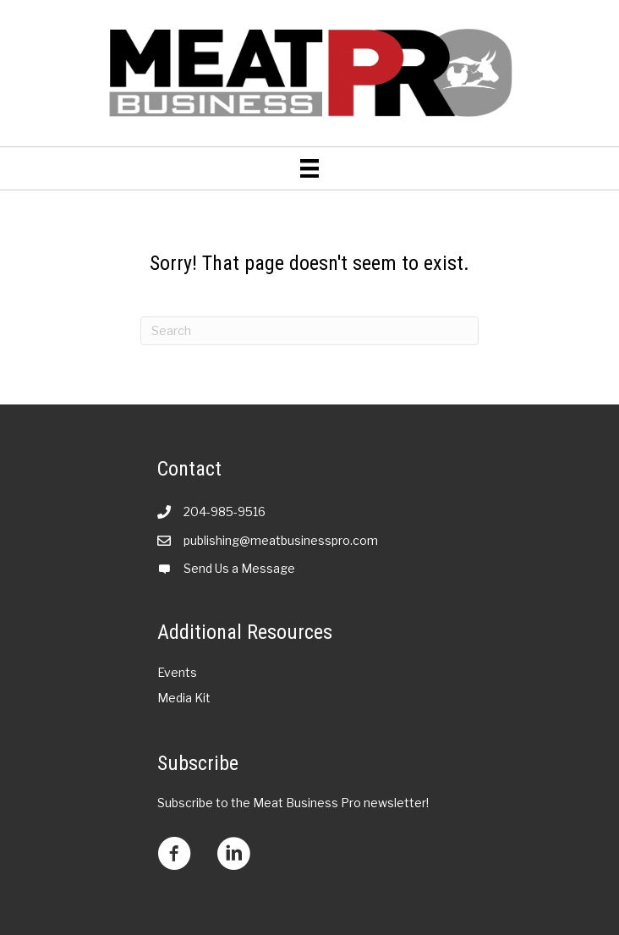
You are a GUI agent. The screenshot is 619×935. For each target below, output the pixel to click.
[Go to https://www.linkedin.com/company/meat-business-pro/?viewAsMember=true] (233, 854)
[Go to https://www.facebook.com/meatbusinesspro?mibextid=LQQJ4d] (174, 854)
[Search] (309, 330)
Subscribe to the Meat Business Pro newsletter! (293, 802)
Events (177, 672)
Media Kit (184, 697)
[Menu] (309, 168)
